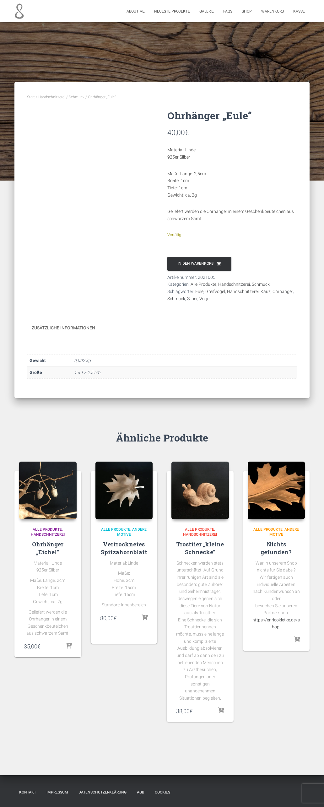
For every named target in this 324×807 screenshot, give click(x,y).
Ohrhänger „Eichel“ (47, 548)
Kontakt (27, 792)
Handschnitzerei (51, 97)
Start (31, 97)
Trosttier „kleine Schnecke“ (200, 548)
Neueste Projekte (172, 11)
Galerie (206, 11)
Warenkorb (272, 11)
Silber (192, 298)
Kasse (299, 11)
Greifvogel (215, 291)
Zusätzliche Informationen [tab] (63, 327)
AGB (140, 792)
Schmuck (76, 97)
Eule (199, 291)
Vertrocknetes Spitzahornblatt (124, 548)
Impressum (57, 792)
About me (136, 11)
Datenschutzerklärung (102, 792)
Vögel (204, 298)
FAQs (227, 11)
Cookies (162, 792)
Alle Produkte (203, 284)
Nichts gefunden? (276, 548)
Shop (247, 11)
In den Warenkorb (195, 263)
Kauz (266, 291)
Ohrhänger (283, 291)
